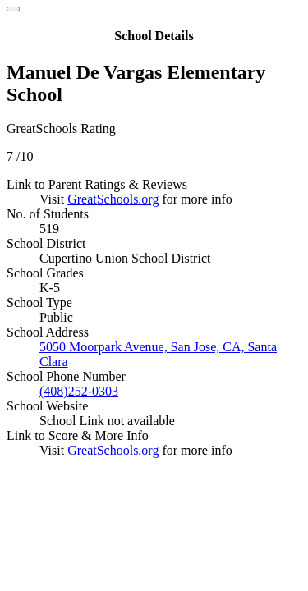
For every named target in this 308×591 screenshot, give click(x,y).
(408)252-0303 (78, 391)
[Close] (13, 9)
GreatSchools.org (113, 199)
